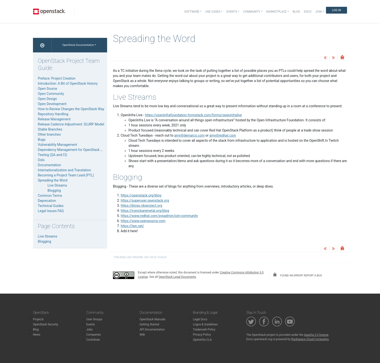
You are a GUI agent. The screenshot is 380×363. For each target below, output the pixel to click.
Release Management (54, 119)
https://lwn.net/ (132, 226)
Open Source (47, 89)
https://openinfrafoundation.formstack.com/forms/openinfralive (193, 115)
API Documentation (152, 329)
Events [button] (231, 11)
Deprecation (47, 201)
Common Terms (50, 196)
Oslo (41, 160)
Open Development (52, 104)
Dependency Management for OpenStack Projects (75, 150)
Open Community (51, 94)
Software (191, 11)
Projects (38, 319)
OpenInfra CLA (202, 339)
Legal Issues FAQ (51, 211)
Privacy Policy (202, 334)
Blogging (54, 190)
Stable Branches (50, 129)
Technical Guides (50, 206)
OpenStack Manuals (153, 319)
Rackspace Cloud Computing (310, 339)
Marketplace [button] (276, 11)
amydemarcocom (189, 135)
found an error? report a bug (297, 275)
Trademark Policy (204, 329)
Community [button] (251, 11)
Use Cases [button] (212, 11)
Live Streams (57, 185)
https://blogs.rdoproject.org (141, 205)
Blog (296, 11)
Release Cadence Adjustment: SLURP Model (71, 124)
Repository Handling (53, 114)
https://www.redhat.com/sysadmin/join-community (159, 216)
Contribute (93, 339)
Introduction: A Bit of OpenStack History (68, 83)
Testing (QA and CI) (52, 155)
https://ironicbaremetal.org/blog (145, 211)
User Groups (94, 319)
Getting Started (149, 324)
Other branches (49, 134)
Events (90, 324)
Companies (93, 334)
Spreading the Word (52, 180)
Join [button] (318, 11)
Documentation (49, 165)
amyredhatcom (222, 135)
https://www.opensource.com (143, 221)
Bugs (42, 139)
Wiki (142, 334)
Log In (336, 10)
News (36, 334)
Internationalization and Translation (64, 170)
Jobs (89, 329)
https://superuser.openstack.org (145, 200)
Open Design (47, 99)
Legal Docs (200, 319)
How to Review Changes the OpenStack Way (71, 109)
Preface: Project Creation (56, 78)
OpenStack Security (45, 324)
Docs (307, 11)
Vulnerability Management (57, 145)
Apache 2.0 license (316, 335)
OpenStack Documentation (78, 45)
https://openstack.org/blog (141, 195)
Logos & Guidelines (205, 324)
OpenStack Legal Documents (177, 277)
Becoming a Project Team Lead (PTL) (66, 175)
